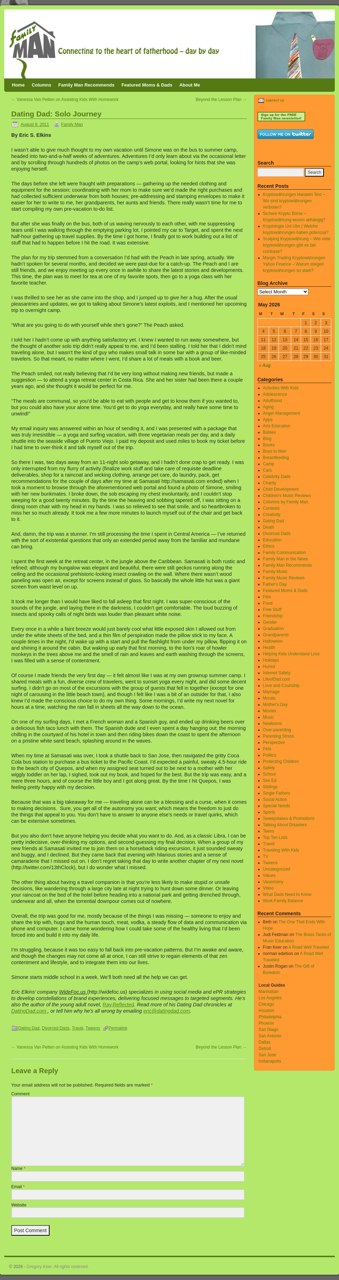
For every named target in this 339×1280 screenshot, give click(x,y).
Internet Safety (276, 672)
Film (267, 596)
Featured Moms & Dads (146, 85)
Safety (269, 767)
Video (268, 888)
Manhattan (268, 991)
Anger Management (281, 413)
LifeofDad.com (276, 679)
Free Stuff (272, 609)
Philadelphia (269, 1016)
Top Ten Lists (275, 837)
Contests (271, 508)
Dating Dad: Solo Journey (56, 114)
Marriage (271, 691)
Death (268, 527)
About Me (189, 85)
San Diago (268, 1029)
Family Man (72, 124)
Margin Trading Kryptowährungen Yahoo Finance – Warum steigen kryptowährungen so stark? (294, 264)
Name (18, 1168)
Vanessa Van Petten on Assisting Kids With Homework (65, 99)
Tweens (92, 1028)
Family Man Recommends (86, 85)
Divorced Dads (56, 1028)
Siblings (270, 786)
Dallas (264, 1042)
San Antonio (269, 1035)
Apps (268, 419)
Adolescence (275, 394)
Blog (267, 438)
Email (18, 1186)
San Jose (267, 1054)
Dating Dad (28, 1028)
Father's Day (275, 584)
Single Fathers (276, 793)
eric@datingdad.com (166, 1011)
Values (269, 875)
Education (272, 539)
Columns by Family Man (285, 501)
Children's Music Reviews (287, 495)
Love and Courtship (281, 685)
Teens (268, 831)
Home (18, 85)
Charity (269, 482)
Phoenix (266, 1023)
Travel (77, 1028)
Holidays (271, 660)
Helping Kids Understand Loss (291, 653)
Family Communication (284, 552)
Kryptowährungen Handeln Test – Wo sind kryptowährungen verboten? (294, 201)
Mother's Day (275, 704)
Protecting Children (281, 761)
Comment (20, 1093)
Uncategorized (276, 869)
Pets (267, 748)
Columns (41, 85)
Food (268, 603)
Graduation (273, 628)
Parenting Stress (278, 736)
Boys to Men (275, 451)
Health (269, 647)
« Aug (265, 365)
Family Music (275, 571)
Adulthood (272, 400)
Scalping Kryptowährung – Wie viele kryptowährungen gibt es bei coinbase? (297, 245)
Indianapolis (269, 1061)
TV (265, 856)
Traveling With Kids (281, 850)
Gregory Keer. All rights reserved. (58, 1266)
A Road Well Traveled (308, 947)
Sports (269, 812)
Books (269, 444)
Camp (268, 463)
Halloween (273, 641)
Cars (267, 470)
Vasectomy (273, 881)
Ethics (269, 546)
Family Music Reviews (284, 577)
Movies (269, 710)
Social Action (275, 799)
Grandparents (276, 634)
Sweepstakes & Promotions (289, 818)
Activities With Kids (281, 388)
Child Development (281, 489)
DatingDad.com (29, 1011)
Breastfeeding (276, 457)
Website (18, 1205)
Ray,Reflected (118, 1004)
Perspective (274, 742)
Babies (269, 432)
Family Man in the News (285, 558)
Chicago (266, 1004)
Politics (269, 755)
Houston (266, 1010)
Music (268, 717)
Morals (269, 698)
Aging (268, 407)
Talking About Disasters (285, 824)
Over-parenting (277, 729)
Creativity (272, 514)
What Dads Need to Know (287, 894)
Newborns (272, 723)
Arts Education (276, 426)
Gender (270, 622)
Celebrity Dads (277, 476)
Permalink (118, 1028)
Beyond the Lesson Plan (221, 99)
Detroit (264, 1048)
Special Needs (276, 805)
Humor (269, 666)
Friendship (273, 615)
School (269, 774)
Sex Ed (270, 780)
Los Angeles (269, 997)
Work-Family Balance (283, 900)
